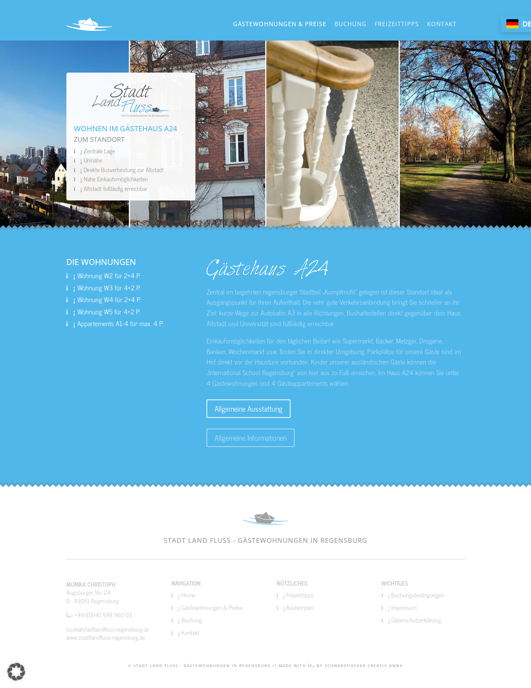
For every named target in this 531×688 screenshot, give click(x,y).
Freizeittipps (397, 24)
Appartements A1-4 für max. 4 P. (95, 323)
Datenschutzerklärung (416, 620)
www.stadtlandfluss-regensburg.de (105, 637)
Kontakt (442, 24)
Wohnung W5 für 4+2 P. (84, 311)
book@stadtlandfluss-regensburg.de (107, 629)
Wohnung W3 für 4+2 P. (84, 287)
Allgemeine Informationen (251, 438)
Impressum (404, 607)
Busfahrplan (299, 607)
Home (188, 595)
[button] (16, 672)
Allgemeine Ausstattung (248, 408)
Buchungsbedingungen (417, 595)
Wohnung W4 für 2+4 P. (84, 299)
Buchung (350, 24)
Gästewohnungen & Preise (279, 24)
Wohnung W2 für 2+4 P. (84, 275)
